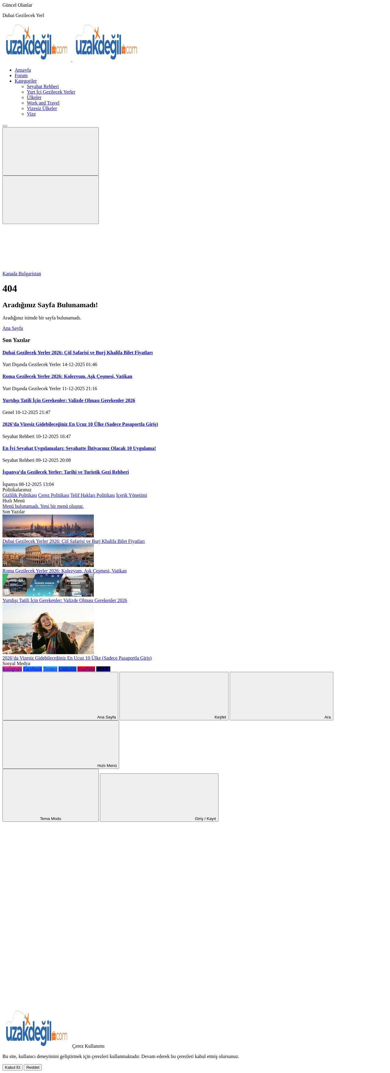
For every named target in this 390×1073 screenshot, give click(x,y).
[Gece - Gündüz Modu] (48, 268)
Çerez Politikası (53, 495)
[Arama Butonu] (50, 200)
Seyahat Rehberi (43, 86)
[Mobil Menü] (50, 151)
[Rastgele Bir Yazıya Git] (48, 865)
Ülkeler (34, 97)
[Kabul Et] (12, 1067)
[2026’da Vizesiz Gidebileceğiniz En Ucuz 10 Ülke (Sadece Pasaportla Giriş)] (48, 652)
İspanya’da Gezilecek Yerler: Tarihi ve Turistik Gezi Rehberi (65, 472)
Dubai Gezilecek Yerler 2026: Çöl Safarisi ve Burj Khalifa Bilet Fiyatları (77, 352)
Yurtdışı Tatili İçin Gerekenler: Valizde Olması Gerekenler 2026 (68, 400)
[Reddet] (33, 1067)
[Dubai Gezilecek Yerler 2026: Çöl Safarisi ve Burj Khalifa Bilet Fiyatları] (48, 535)
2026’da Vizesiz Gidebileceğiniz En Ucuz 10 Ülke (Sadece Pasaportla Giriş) (80, 424)
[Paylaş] (48, 959)
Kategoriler (26, 81)
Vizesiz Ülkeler (42, 108)
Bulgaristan (30, 273)
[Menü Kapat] (4, 126)
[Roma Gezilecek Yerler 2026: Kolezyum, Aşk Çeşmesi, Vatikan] (48, 565)
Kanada (10, 273)
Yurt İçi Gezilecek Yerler (51, 91)
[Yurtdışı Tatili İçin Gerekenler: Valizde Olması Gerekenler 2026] (48, 594)
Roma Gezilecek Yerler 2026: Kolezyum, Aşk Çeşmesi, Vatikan (67, 376)
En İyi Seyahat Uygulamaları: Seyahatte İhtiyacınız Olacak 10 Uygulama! (79, 448)
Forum (21, 75)
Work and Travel (43, 102)
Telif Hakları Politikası (92, 495)
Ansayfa (23, 70)
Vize (31, 113)
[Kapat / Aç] (48, 1006)
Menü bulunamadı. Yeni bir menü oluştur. (43, 506)
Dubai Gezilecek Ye (21, 15)
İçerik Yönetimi (131, 495)
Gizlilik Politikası (19, 495)
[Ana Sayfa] (48, 912)
